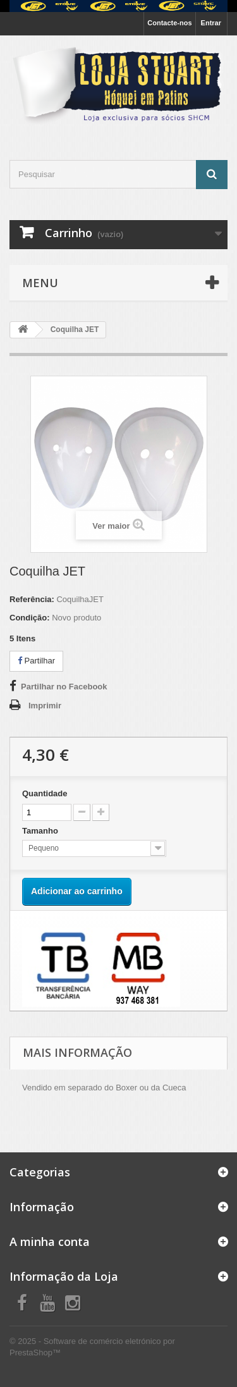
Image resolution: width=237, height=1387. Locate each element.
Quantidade (45, 793)
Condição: (29, 617)
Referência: (31, 599)
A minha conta (49, 1241)
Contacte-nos (169, 23)
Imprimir (44, 705)
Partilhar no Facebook (64, 686)
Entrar (211, 23)
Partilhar (36, 660)
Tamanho (41, 830)
